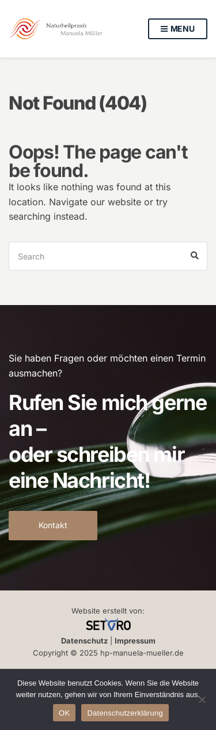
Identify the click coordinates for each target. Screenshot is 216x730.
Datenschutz (84, 640)
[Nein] (201, 699)
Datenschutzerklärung (124, 713)
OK (64, 713)
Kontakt (53, 525)
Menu (178, 29)
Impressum (135, 640)
